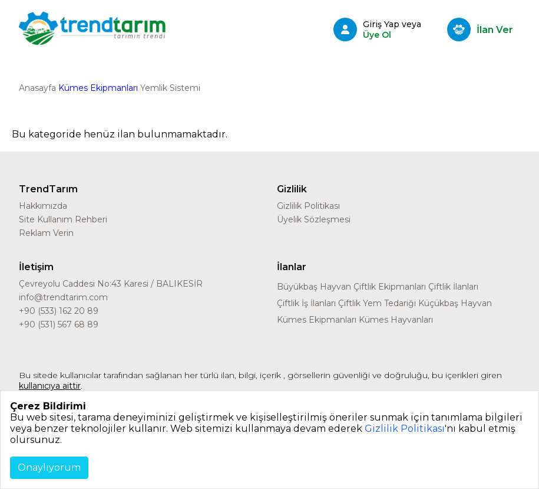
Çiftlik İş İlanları (306, 303)
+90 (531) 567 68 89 (58, 324)
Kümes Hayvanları (396, 319)
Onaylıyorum (49, 467)
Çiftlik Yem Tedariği (377, 303)
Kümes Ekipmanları (98, 88)
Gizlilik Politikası (308, 206)
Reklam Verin (46, 233)
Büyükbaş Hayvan (314, 286)
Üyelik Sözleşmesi (313, 219)
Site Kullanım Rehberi (63, 219)
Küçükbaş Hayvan (455, 303)
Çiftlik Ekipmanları (389, 286)
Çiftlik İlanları (453, 286)
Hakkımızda (43, 206)
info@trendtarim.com (63, 297)
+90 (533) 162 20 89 (58, 311)
